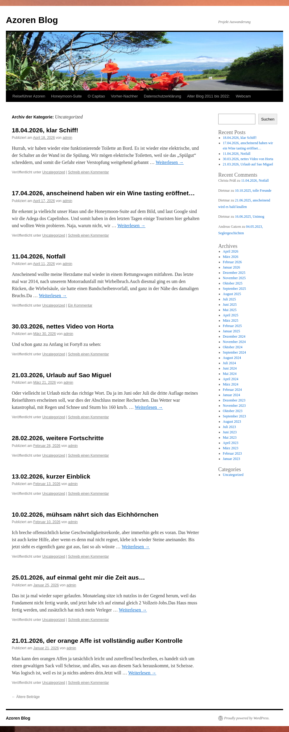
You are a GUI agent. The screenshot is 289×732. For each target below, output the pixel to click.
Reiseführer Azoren (28, 96)
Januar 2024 (231, 395)
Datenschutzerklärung (162, 96)
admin (67, 138)
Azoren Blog (32, 20)
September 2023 (234, 416)
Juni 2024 (230, 368)
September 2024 (234, 352)
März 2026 (230, 257)
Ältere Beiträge (26, 697)
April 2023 (230, 443)
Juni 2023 (230, 432)
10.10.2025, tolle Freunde (253, 190)
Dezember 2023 (234, 400)
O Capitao (96, 96)
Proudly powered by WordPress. (247, 718)
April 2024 (230, 379)
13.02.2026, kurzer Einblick (51, 476)
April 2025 (230, 315)
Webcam (243, 96)
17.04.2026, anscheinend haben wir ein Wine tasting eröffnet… (103, 193)
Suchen (267, 119)
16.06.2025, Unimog (249, 216)
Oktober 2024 (232, 347)
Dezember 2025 (234, 273)
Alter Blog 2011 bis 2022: (208, 96)
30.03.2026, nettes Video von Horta (63, 326)
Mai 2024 (230, 374)
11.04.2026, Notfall (38, 256)
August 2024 (232, 358)
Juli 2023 (229, 427)
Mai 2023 (230, 437)
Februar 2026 (232, 262)
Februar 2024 (232, 390)
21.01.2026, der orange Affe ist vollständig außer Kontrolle (97, 640)
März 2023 (230, 448)
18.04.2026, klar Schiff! (45, 130)
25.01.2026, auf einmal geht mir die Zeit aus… (78, 577)
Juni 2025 (230, 304)
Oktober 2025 (232, 283)
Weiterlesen (170, 162)
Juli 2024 (229, 363)
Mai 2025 (230, 310)
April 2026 (230, 251)
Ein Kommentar (80, 305)
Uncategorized (53, 172)
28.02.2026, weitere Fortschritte (58, 438)
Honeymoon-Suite (66, 96)
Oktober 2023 (232, 411)
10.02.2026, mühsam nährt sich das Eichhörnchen (85, 514)
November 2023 (234, 406)
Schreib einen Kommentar (88, 172)
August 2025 (232, 294)
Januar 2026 (231, 267)
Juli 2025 (229, 299)
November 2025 (234, 278)
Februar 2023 (232, 453)
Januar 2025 (231, 331)
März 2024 (230, 384)
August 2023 (232, 421)
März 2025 (230, 320)
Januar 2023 (231, 459)
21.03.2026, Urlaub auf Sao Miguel (61, 375)
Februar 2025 (232, 326)
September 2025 (234, 289)
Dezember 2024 (234, 336)
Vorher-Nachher (124, 96)
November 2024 (234, 342)
